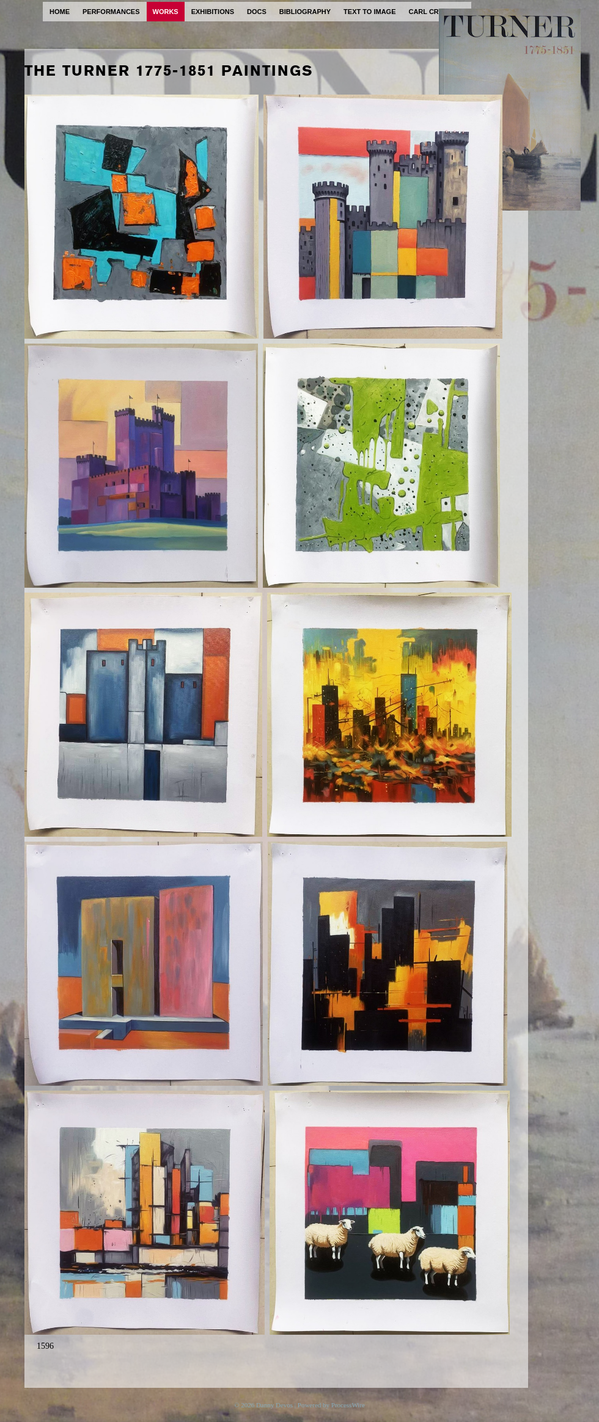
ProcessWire (348, 1405)
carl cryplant (436, 11)
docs (256, 11)
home (60, 11)
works (165, 11)
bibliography (305, 11)
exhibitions (212, 11)
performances (111, 11)
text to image (369, 11)
